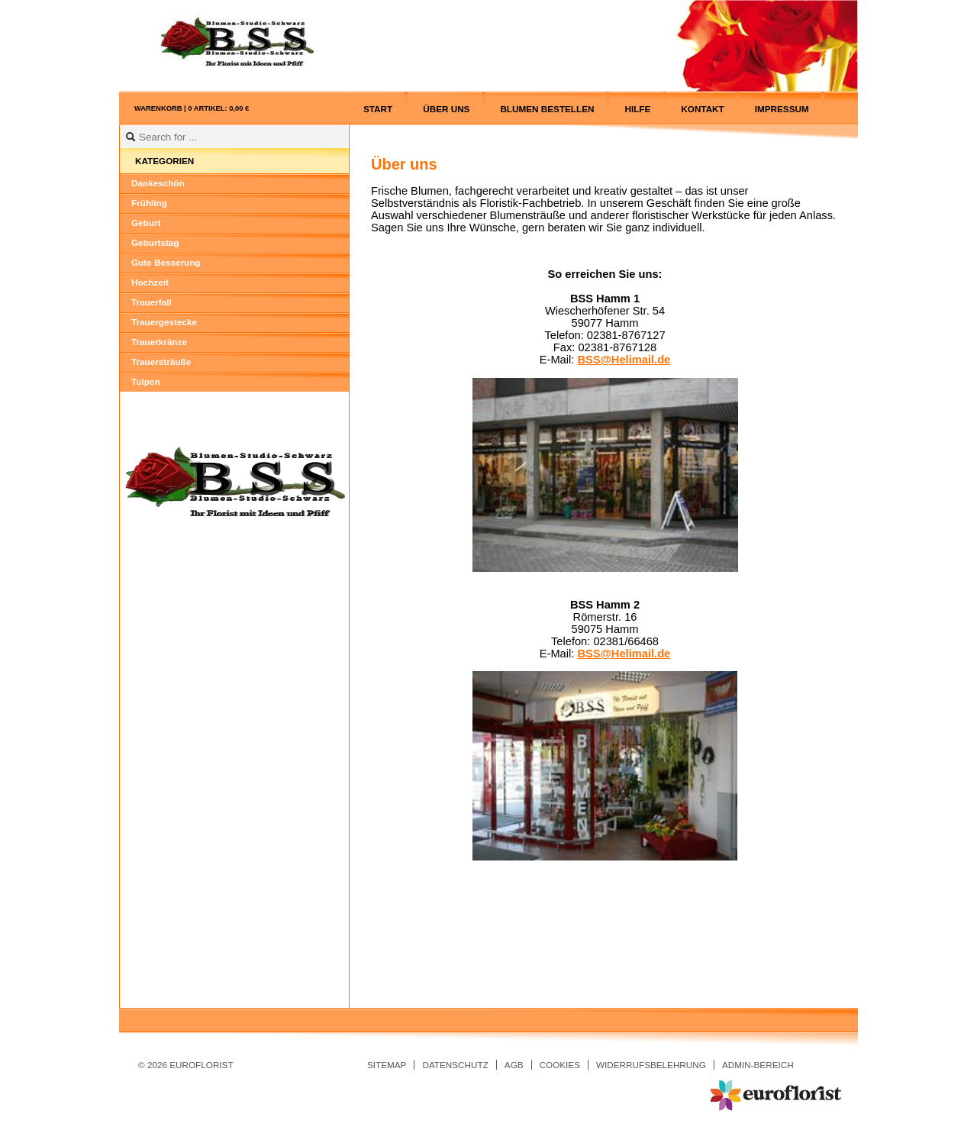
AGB (514, 1065)
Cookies (560, 1065)
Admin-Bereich (758, 1065)
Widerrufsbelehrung (651, 1065)
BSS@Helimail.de (623, 360)
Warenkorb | (191, 108)
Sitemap (386, 1065)
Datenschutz (455, 1065)
